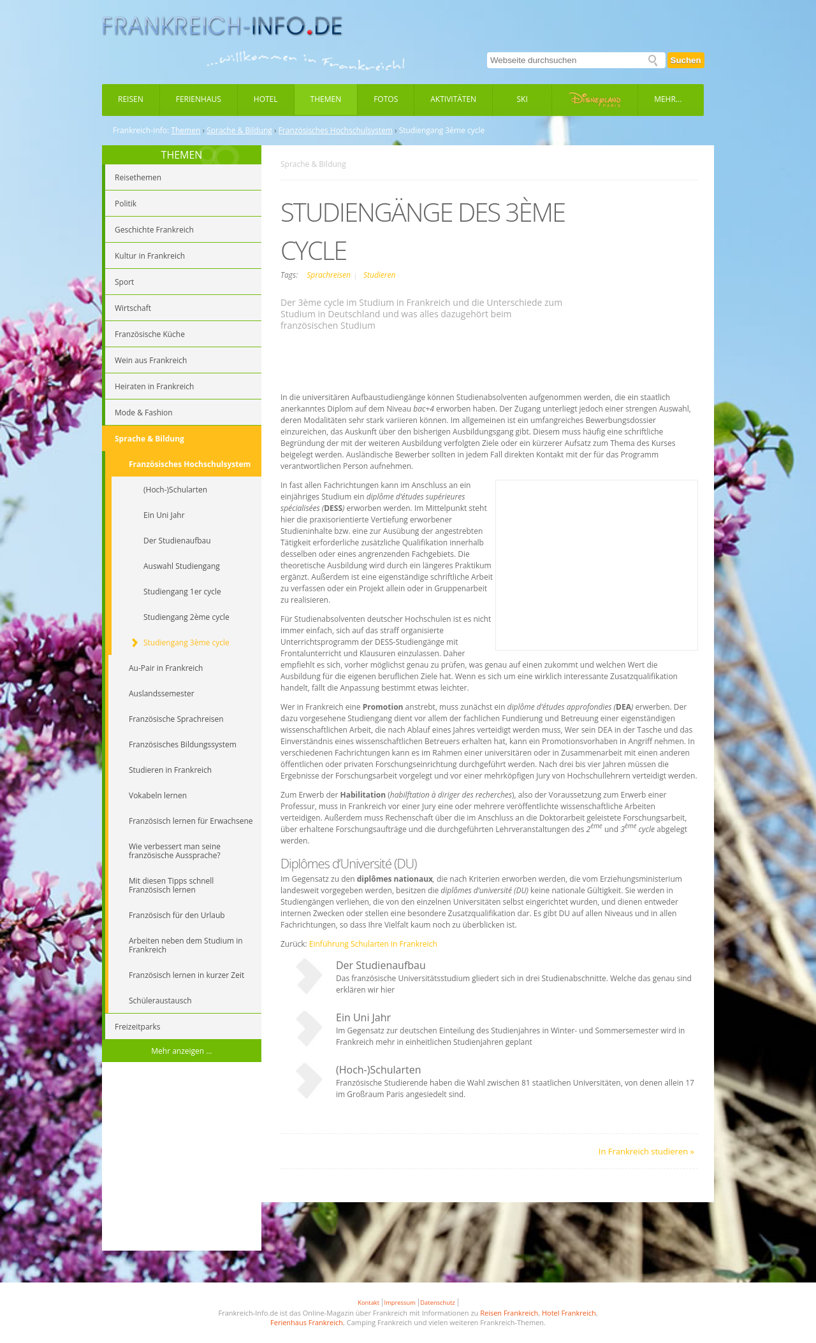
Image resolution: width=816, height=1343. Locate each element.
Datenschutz (437, 1302)
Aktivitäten (453, 99)
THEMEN (182, 155)
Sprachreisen (330, 274)
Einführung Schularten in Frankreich (373, 943)
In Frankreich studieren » (646, 1151)
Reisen (130, 99)
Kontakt (368, 1302)
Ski (522, 99)
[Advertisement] (181, 1158)
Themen (326, 99)
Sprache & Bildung (239, 131)
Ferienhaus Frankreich (306, 1322)
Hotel (266, 99)
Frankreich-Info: (141, 131)
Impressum (400, 1302)
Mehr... (667, 99)
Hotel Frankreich (569, 1313)
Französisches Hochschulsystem (336, 131)
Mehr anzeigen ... (181, 1050)
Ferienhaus (198, 99)
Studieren (379, 274)
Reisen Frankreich (509, 1313)
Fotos (386, 99)
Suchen (686, 60)
